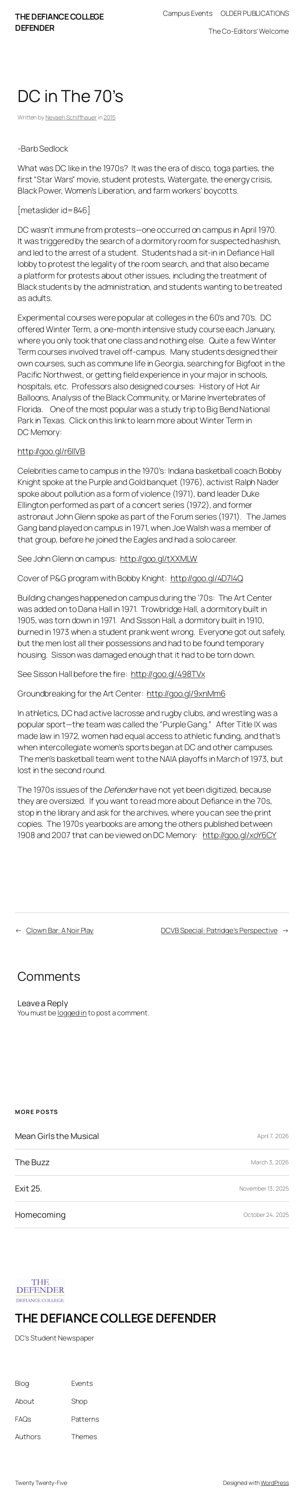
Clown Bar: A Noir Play (59, 930)
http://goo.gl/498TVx (168, 673)
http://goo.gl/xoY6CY (239, 835)
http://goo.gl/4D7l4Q (207, 578)
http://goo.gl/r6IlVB (51, 451)
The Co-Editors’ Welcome (249, 31)
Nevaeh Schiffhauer (71, 117)
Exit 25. (28, 1188)
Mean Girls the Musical (57, 1136)
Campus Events (188, 13)
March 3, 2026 (270, 1162)
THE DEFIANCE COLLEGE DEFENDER (115, 1317)
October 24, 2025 (266, 1215)
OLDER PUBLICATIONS (255, 13)
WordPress (275, 1483)
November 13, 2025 (264, 1188)
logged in (72, 1012)
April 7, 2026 (273, 1136)
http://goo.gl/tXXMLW (158, 558)
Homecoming (40, 1214)
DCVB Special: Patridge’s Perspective (219, 930)
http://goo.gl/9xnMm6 (186, 693)
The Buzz (32, 1162)
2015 (109, 117)
